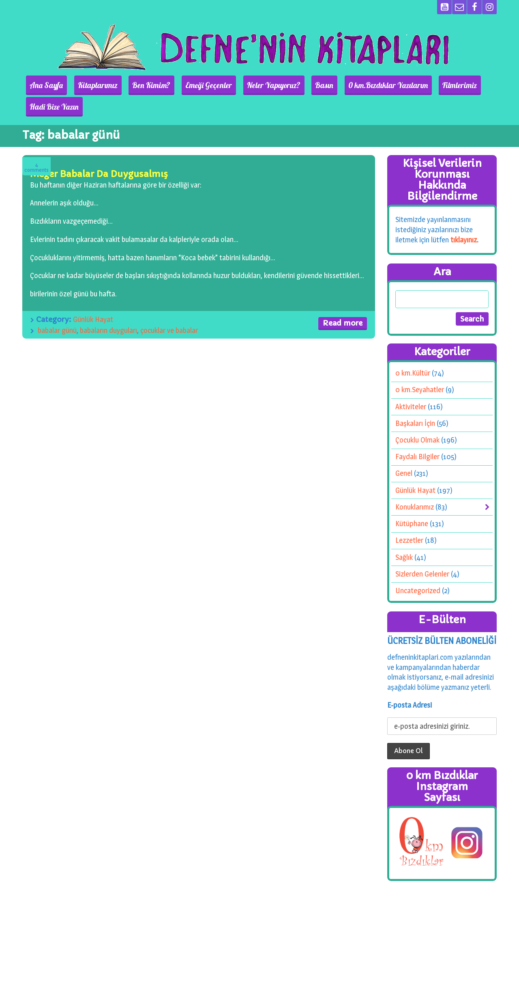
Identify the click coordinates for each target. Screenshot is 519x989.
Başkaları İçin (415, 401)
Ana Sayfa (52, 85)
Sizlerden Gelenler (422, 552)
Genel (403, 451)
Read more (342, 301)
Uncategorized (417, 569)
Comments (36, 145)
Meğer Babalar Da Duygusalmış (99, 152)
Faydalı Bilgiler (417, 435)
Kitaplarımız (96, 85)
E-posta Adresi (409, 683)
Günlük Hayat (93, 297)
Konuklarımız (414, 485)
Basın (296, 85)
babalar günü (57, 308)
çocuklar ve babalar (169, 308)
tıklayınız (463, 218)
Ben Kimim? (143, 85)
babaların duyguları (108, 308)
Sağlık (404, 535)
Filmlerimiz (418, 85)
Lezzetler (409, 518)
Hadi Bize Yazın (468, 85)
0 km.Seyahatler (419, 368)
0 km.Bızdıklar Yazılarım (353, 85)
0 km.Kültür (412, 351)
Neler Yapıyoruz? (252, 85)
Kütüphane (411, 502)
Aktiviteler (410, 385)
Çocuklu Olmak (417, 418)
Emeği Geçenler (194, 85)
